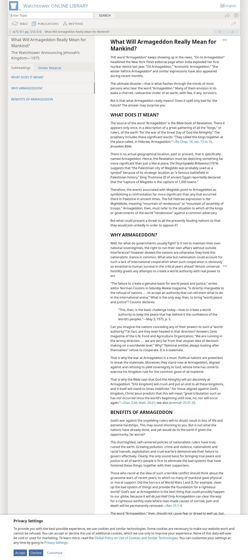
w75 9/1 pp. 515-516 (25, 32)
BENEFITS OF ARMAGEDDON (32, 99)
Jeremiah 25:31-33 (182, 403)
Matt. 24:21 (146, 403)
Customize (54, 553)
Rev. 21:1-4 (174, 505)
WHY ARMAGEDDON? (27, 88)
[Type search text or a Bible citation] (49, 15)
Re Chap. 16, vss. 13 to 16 (194, 142)
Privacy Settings (56, 542)
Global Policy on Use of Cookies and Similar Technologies (136, 538)
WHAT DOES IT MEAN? (27, 77)
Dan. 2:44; (131, 403)
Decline (36, 553)
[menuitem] (235, 15)
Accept (20, 553)
